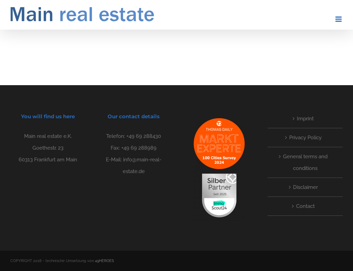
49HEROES (104, 261)
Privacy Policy (305, 137)
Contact (305, 206)
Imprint (305, 119)
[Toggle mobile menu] (339, 19)
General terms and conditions (305, 162)
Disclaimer (305, 187)
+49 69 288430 (144, 136)
